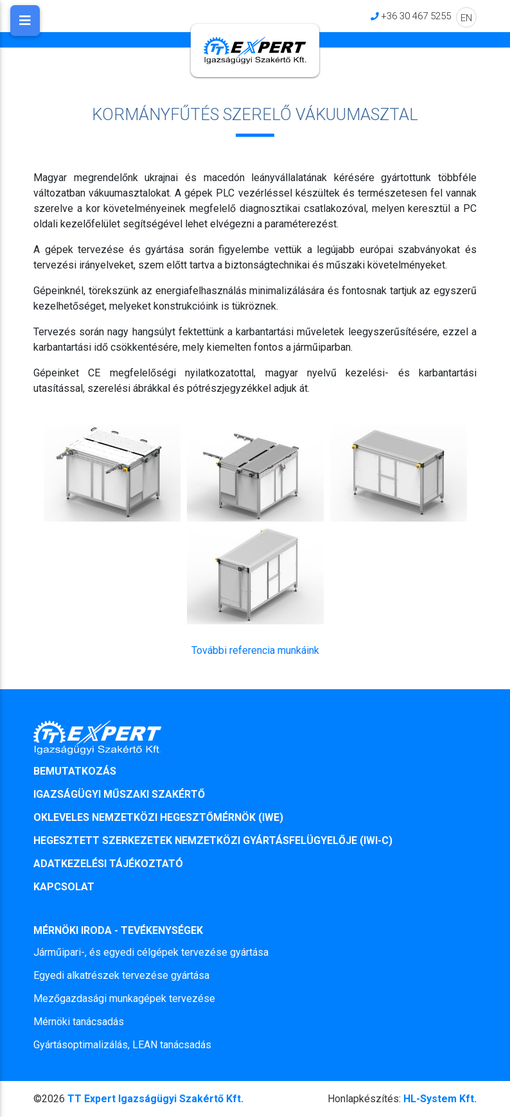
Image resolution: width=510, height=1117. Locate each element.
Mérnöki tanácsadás (78, 1022)
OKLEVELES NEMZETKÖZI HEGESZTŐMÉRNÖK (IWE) (158, 817)
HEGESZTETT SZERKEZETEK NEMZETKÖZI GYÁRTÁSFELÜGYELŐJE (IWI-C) (212, 840)
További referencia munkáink (255, 650)
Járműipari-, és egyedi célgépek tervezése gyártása (150, 952)
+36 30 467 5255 (416, 16)
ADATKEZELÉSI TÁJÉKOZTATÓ (108, 864)
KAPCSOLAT (63, 887)
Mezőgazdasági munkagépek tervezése (124, 998)
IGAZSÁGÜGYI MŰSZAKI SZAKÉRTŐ (119, 794)
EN (466, 18)
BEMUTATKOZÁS (74, 771)
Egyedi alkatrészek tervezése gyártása (121, 975)
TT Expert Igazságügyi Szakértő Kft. (155, 1099)
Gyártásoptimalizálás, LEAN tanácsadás (122, 1045)
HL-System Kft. (402, 1099)
